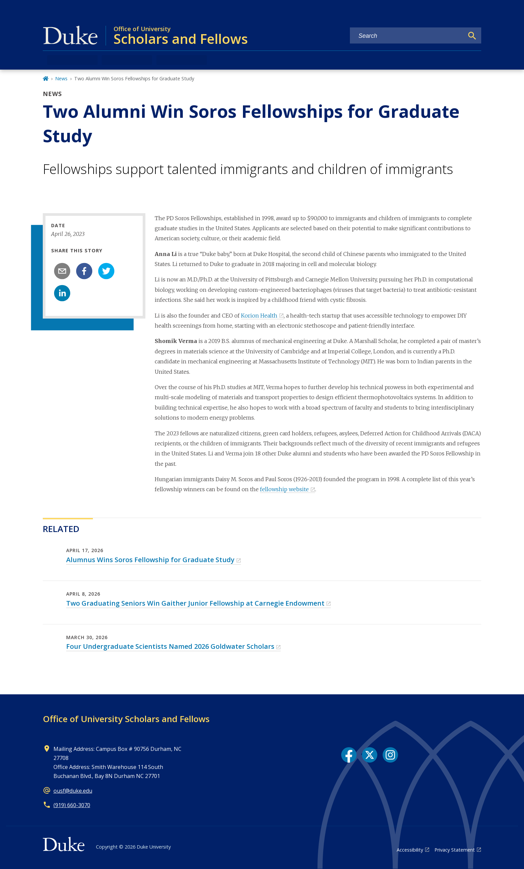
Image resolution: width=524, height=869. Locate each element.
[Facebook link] (349, 755)
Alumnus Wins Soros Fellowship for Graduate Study (150, 559)
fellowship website (284, 489)
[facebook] (84, 271)
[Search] (472, 35)
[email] (62, 271)
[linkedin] (62, 293)
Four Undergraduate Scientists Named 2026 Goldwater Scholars (170, 646)
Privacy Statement (454, 850)
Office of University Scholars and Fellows (126, 719)
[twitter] (106, 271)
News (61, 78)
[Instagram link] (390, 755)
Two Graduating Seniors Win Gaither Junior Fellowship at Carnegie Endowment (195, 603)
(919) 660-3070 (71, 805)
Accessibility (410, 850)
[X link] (369, 755)
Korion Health (259, 315)
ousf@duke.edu (72, 790)
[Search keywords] (407, 35)
